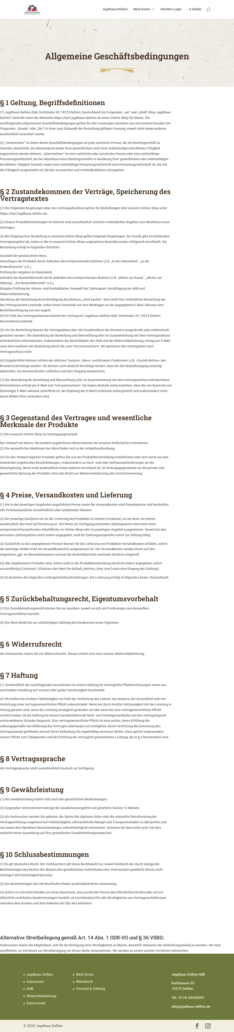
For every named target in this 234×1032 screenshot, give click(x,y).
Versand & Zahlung (90, 989)
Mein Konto (141, 9)
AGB (30, 989)
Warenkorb (84, 982)
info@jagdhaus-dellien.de (190, 1007)
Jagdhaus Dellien (115, 9)
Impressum (35, 982)
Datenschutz (36, 1003)
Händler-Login (171, 9)
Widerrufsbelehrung (41, 996)
